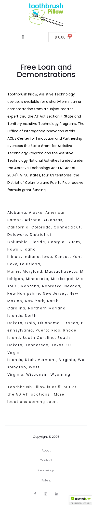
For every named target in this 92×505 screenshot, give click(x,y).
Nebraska (52, 286)
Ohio (30, 322)
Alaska (36, 212)
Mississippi (62, 278)
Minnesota (37, 278)
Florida (38, 241)
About (46, 450)
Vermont (47, 359)
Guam (73, 241)
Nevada (72, 286)
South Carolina (39, 337)
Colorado (41, 227)
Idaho (30, 249)
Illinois (14, 256)
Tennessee (37, 345)
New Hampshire (23, 293)
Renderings (46, 470)
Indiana (32, 256)
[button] (23, 37)
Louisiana (30, 264)
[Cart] (63, 37)
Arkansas (53, 219)
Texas (57, 345)
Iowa (46, 256)
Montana (30, 286)
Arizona (33, 219)
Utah (30, 359)
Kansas (62, 256)
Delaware (17, 234)
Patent (46, 480)
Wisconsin (37, 374)
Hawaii (14, 249)
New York (34, 300)
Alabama (16, 212)
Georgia (56, 241)
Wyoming (60, 374)
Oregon (71, 322)
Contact (46, 460)
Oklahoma (48, 322)
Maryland (32, 271)
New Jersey (55, 293)
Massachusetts (61, 271)
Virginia (67, 359)
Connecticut (67, 227)
